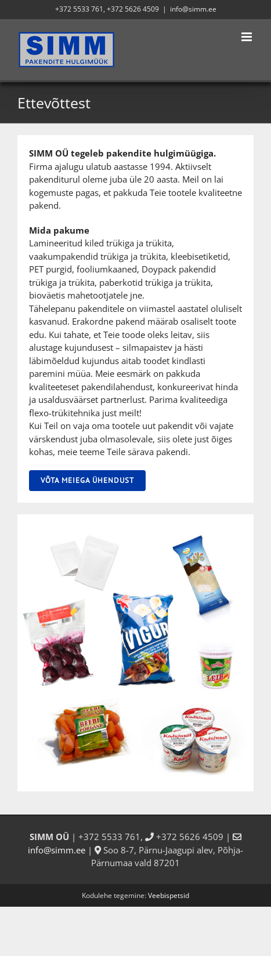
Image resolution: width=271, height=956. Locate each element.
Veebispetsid (168, 895)
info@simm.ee (193, 9)
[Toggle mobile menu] (247, 37)
